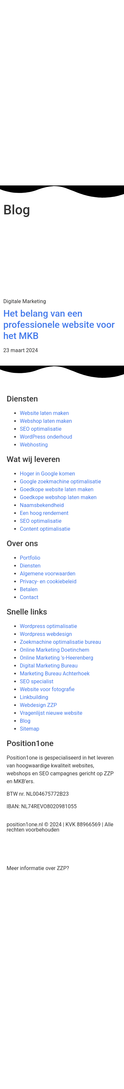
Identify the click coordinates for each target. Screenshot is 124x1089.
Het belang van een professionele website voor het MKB (59, 324)
